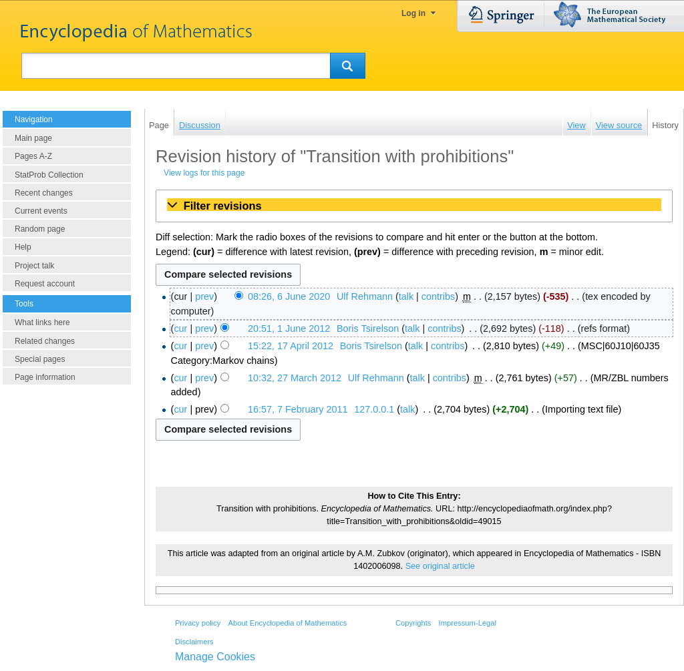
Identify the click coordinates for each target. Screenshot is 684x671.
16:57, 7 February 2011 (298, 409)
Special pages (40, 359)
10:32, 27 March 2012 (294, 378)
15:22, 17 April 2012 (290, 346)
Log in (413, 13)
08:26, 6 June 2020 (289, 296)
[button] (414, 205)
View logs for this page (204, 173)
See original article (440, 566)
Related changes (45, 341)
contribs (438, 296)
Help (23, 247)
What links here (42, 322)
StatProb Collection (49, 175)
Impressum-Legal (467, 623)
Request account (45, 283)
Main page (33, 138)
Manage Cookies (215, 656)
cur (180, 328)
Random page (40, 229)
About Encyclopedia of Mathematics (287, 623)
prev (204, 296)
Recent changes (44, 193)
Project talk (34, 265)
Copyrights (413, 623)
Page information (45, 377)
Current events (41, 211)
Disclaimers (194, 642)
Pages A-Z (33, 156)
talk (406, 296)
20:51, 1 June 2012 (289, 328)
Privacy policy (197, 623)
